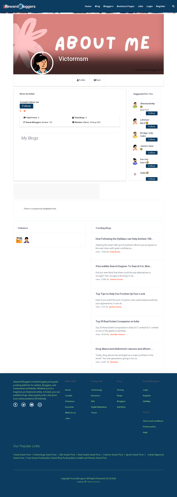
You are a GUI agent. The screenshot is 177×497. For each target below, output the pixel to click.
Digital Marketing (98, 407)
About (68, 390)
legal (145, 432)
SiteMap (146, 401)
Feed (97, 80)
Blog (97, 6)
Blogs (119, 395)
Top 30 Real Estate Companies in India (117, 321)
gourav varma (115, 307)
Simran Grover (116, 279)
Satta (144, 172)
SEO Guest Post (67, 455)
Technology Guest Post (45, 455)
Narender (114, 362)
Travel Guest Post (22, 455)
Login (150, 6)
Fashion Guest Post (113, 455)
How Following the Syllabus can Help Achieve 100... (124, 238)
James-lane (146, 148)
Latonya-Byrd (145, 121)
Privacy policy (149, 426)
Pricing (120, 390)
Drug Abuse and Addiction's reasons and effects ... (124, 348)
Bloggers (108, 6)
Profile (81, 80)
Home (88, 6)
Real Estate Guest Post (89, 455)
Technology (96, 390)
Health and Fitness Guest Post (92, 458)
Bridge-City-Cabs (147, 134)
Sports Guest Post (135, 455)
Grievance (69, 401)
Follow (26, 106)
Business (95, 395)
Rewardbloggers (78, 478)
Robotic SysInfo (92, 482)
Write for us (70, 412)
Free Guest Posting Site (38, 458)
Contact (68, 395)
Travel (94, 412)
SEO (93, 401)
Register (160, 6)
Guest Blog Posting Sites (63, 458)
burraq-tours (144, 161)
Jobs (140, 6)
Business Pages (125, 6)
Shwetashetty (147, 105)
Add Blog (121, 407)
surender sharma (117, 334)
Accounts (69, 407)
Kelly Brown (115, 252)
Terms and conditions (153, 421)
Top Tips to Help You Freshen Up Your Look (120, 293)
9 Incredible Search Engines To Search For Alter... (124, 266)
